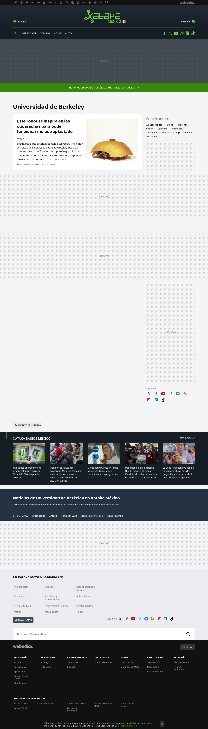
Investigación (39, 515)
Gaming (45, 33)
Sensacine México (76, 703)
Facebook (165, 33)
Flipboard (148, 399)
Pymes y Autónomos (180, 668)
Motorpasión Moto (130, 666)
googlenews (187, 33)
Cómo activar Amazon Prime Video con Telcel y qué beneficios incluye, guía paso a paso (103, 472)
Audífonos (177, 128)
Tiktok (193, 33)
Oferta (170, 124)
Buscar (188, 634)
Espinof (71, 666)
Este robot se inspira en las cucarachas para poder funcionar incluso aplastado (45, 126)
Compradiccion (155, 671)
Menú (22, 21)
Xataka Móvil (20, 666)
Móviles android (115, 515)
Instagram (182, 33)
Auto (68, 33)
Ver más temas (23, 619)
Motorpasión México (127, 705)
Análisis (53, 515)
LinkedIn (156, 399)
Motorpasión (127, 662)
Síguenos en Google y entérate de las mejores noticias (102, 87)
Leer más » (60, 159)
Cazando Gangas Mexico (85, 588)
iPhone (188, 132)
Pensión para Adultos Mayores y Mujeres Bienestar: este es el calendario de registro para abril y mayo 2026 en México (66, 474)
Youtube (176, 33)
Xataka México (104, 16)
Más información (128, 725)
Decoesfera (153, 666)
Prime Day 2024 (69, 515)
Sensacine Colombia (72, 709)
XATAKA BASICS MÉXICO (32, 438)
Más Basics (186, 437)
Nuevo (185, 21)
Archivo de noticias (29, 425)
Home (57, 33)
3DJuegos (46, 662)
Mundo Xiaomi (21, 683)
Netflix (165, 132)
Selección (29, 33)
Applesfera (19, 671)
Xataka (17, 662)
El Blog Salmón (181, 662)
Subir (185, 647)
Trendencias (153, 662)
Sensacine (72, 662)
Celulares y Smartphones (52, 597)
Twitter (170, 33)
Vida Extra (46, 666)
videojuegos (51, 611)
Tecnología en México (92, 515)
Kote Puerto (31, 164)
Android (154, 136)
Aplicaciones (83, 596)
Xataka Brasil (20, 707)
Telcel (79, 611)
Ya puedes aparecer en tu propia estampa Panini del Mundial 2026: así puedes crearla (27, 472)
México (17, 611)
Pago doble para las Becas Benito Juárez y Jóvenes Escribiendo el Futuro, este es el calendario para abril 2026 (141, 472)
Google (177, 132)
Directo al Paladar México (103, 705)
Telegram (177, 393)
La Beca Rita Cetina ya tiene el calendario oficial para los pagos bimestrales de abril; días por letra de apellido (178, 472)
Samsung (162, 128)
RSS (185, 393)
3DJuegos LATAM (49, 703)
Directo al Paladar (103, 662)
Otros (20, 139)
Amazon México (154, 124)
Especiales (20, 596)
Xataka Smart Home (21, 677)
